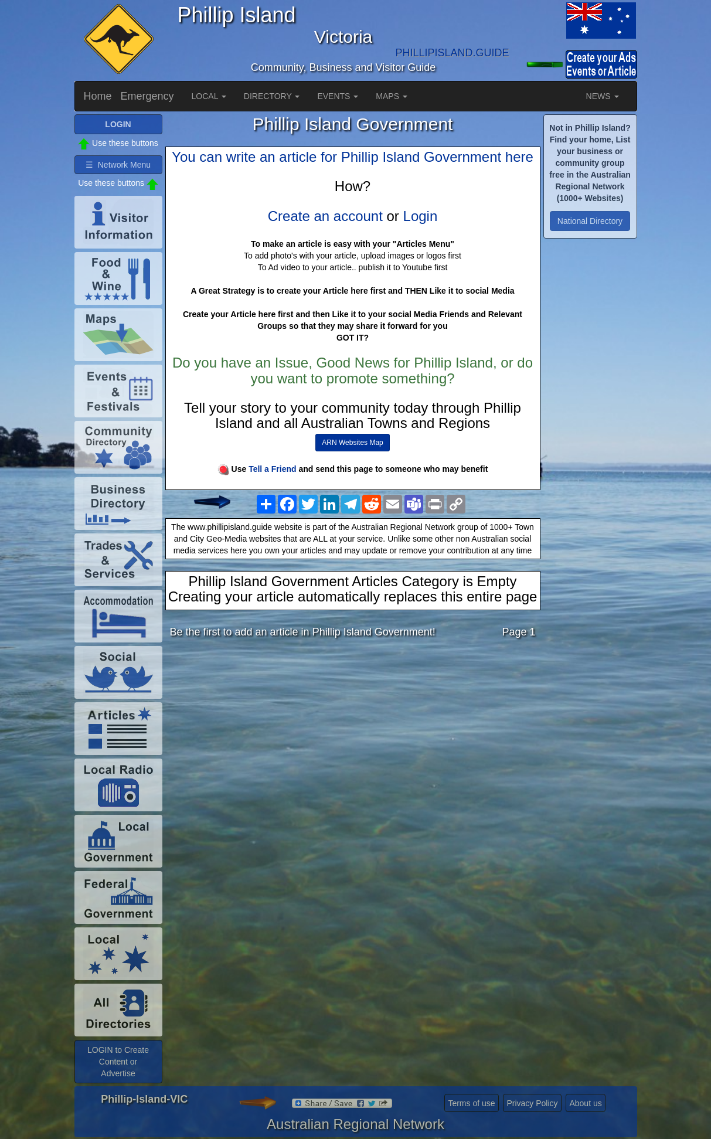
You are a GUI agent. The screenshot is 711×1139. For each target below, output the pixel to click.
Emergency (147, 96)
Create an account (325, 216)
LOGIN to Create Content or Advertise (118, 1061)
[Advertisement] (352, 740)
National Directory (589, 221)
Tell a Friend (272, 469)
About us (585, 1103)
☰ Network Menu (118, 164)
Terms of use (471, 1103)
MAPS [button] (391, 96)
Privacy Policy (531, 1103)
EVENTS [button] (337, 96)
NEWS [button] (602, 96)
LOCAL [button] (209, 96)
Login (420, 216)
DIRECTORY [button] (272, 96)
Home (98, 96)
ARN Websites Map (352, 442)
